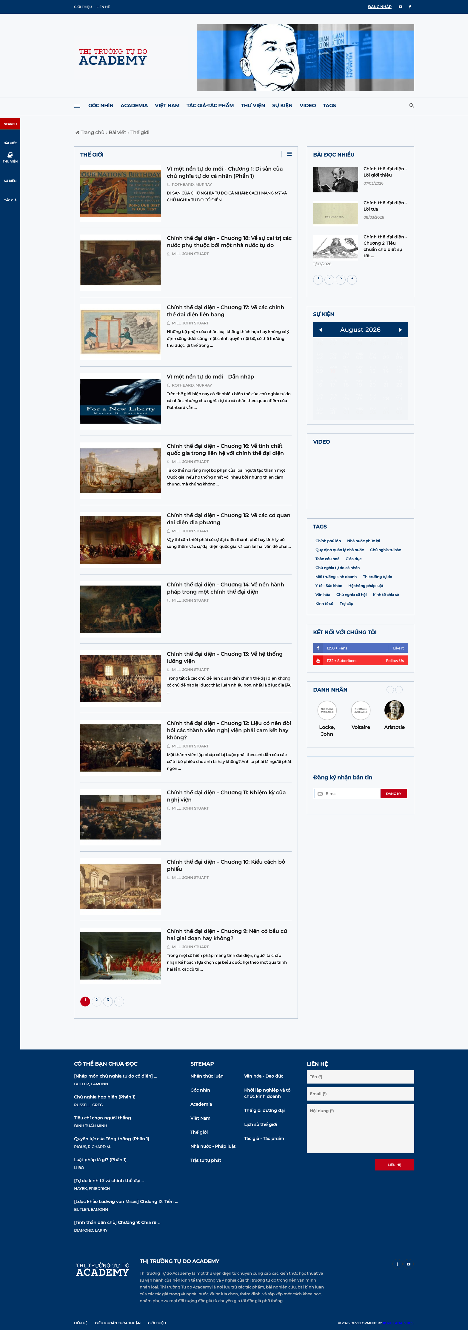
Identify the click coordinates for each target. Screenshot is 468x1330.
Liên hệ (103, 7)
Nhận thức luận (207, 1076)
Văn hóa (322, 633)
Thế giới (138, 132)
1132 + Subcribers (358, 699)
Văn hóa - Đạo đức (263, 1076)
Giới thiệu (83, 7)
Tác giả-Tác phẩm (210, 105)
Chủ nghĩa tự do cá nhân (337, 606)
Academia (134, 105)
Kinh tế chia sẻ (386, 633)
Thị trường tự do (377, 615)
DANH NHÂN (330, 729)
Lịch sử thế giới (260, 1124)
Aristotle (394, 766)
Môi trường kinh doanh (336, 615)
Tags (329, 105)
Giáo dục (353, 597)
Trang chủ (90, 132)
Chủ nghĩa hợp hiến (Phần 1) (105, 1097)
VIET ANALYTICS (398, 1323)
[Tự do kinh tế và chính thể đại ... (109, 1180)
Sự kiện (282, 105)
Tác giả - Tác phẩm (264, 1138)
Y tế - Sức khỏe (328, 624)
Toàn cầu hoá (327, 597)
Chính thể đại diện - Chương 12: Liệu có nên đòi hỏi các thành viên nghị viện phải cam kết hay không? (229, 730)
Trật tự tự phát (205, 1160)
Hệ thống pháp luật (365, 624)
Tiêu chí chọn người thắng (102, 1118)
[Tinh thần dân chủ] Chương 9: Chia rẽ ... (117, 1222)
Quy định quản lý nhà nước (339, 588)
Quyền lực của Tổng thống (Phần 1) (111, 1138)
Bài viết (116, 132)
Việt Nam (167, 105)
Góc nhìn (100, 105)
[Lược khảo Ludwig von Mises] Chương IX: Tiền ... (126, 1201)
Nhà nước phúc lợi (363, 579)
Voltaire (361, 766)
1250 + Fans (358, 687)
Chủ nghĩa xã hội (351, 633)
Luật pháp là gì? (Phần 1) (100, 1159)
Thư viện (253, 105)
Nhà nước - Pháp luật (212, 1146)
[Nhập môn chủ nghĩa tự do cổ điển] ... (115, 1076)
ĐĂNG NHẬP (380, 6)
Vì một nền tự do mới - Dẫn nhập (210, 377)
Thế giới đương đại (264, 1110)
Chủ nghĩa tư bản (385, 588)
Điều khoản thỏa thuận (118, 1323)
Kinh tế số (324, 642)
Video (308, 105)
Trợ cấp (346, 642)
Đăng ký (393, 833)
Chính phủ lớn (328, 579)
